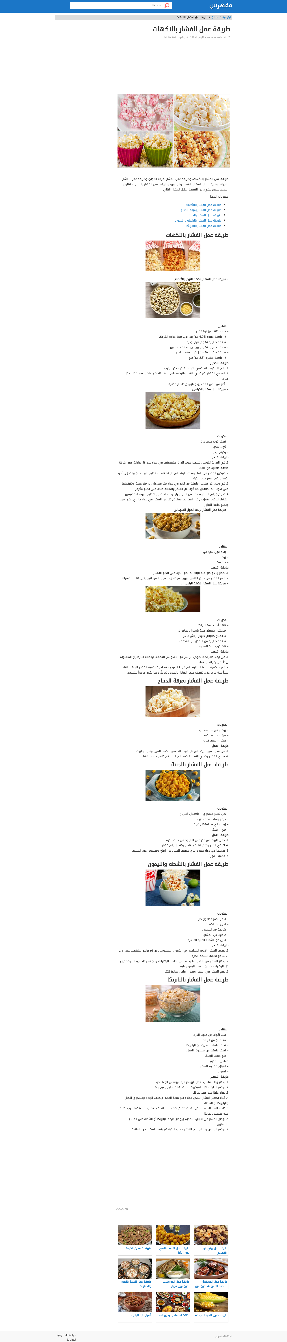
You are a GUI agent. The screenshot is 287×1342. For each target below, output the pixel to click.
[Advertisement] (173, 66)
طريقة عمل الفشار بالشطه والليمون (198, 220)
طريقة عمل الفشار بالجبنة (205, 215)
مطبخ (215, 17)
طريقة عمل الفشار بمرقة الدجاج (201, 210)
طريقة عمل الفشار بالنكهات (203, 205)
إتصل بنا (71, 1339)
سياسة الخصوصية (66, 1335)
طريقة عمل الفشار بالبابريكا (203, 226)
